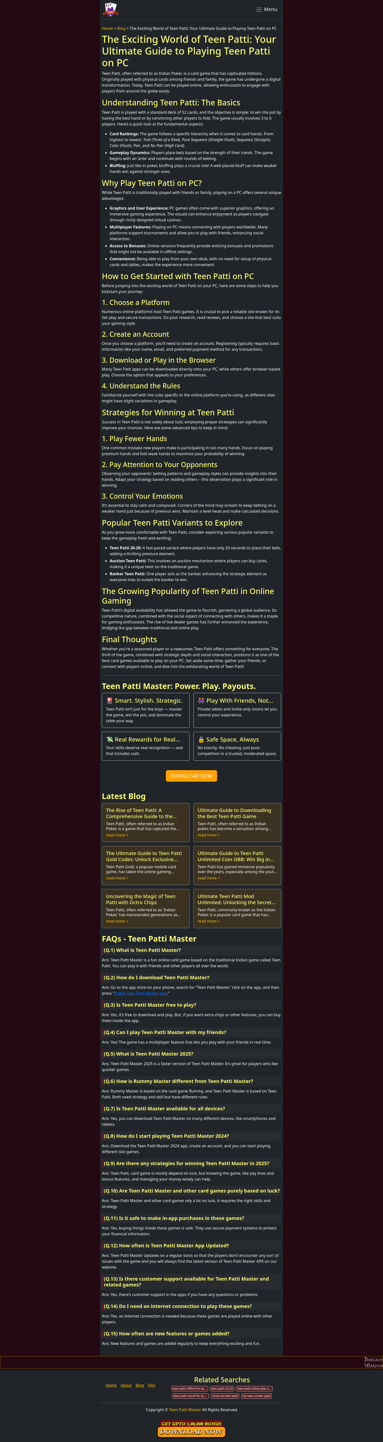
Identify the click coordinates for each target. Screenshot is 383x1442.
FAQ (151, 1385)
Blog (121, 28)
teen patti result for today (191, 1396)
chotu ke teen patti (225, 1396)
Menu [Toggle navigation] (266, 9)
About (126, 1385)
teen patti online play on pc (255, 1388)
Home (107, 28)
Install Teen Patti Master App (140, 993)
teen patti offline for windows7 (190, 1388)
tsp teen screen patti (256, 1396)
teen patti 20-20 (222, 1388)
